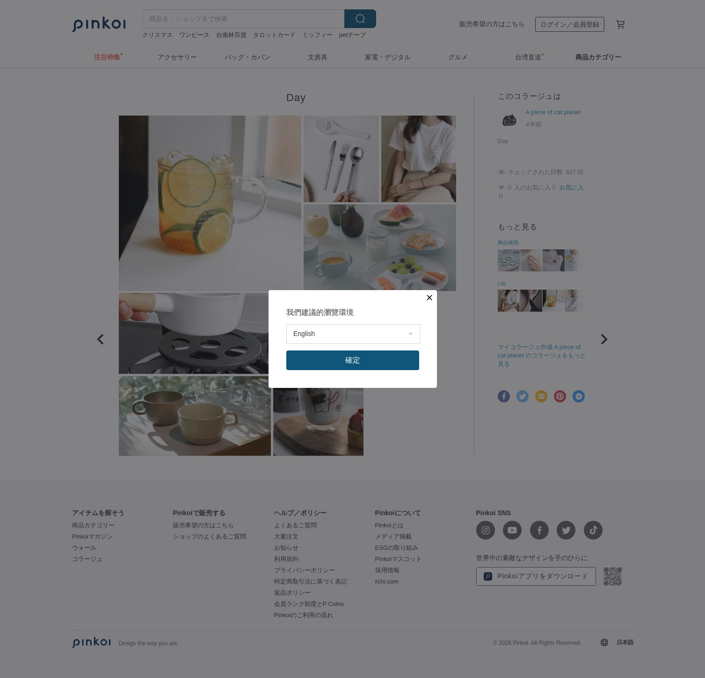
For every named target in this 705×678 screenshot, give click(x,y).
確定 (352, 360)
